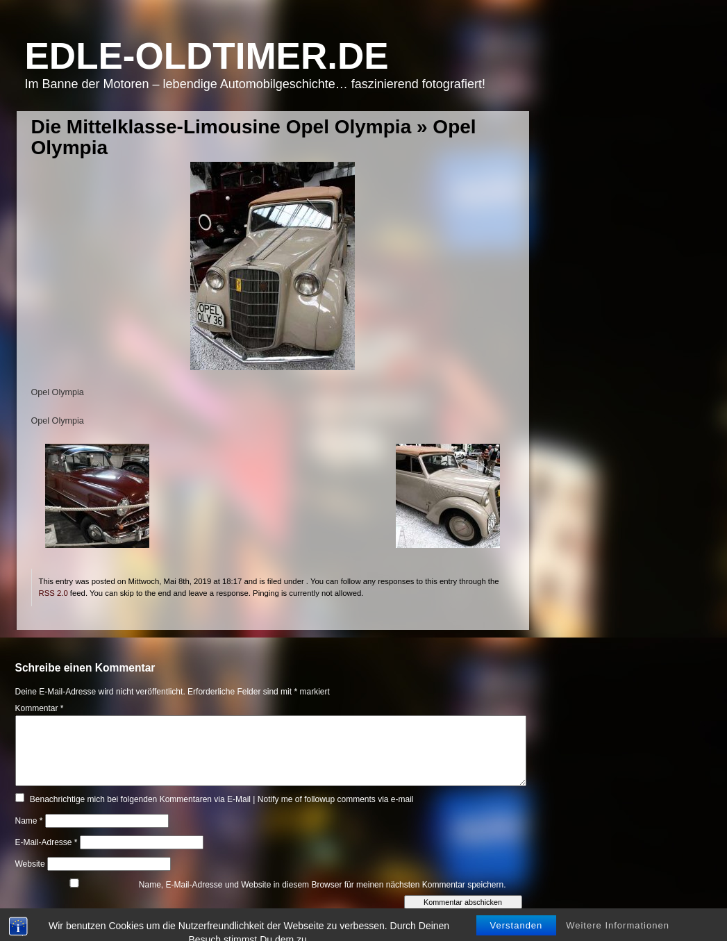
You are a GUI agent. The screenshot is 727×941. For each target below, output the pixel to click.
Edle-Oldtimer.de (207, 55)
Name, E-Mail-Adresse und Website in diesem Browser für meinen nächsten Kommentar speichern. (322, 885)
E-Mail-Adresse (46, 842)
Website (30, 864)
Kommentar (39, 708)
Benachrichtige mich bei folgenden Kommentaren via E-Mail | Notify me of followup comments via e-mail (222, 799)
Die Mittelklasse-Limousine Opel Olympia (221, 127)
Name (29, 821)
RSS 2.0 (53, 593)
